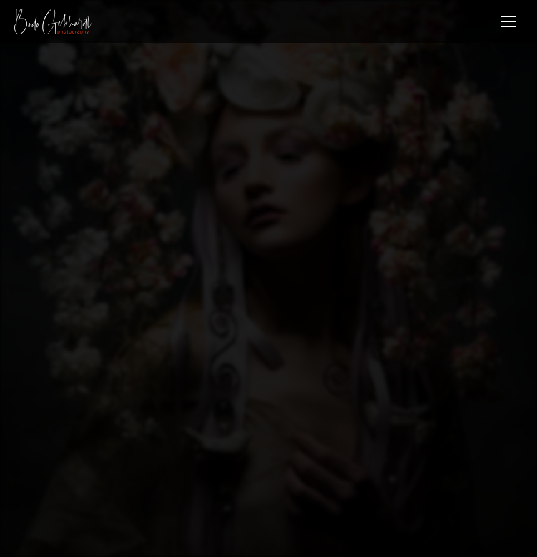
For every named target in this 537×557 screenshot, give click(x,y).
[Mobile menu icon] (508, 21)
